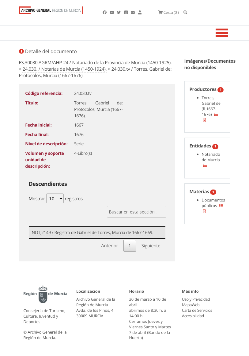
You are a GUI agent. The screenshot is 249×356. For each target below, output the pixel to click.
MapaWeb (190, 304)
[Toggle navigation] (229, 32)
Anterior (109, 246)
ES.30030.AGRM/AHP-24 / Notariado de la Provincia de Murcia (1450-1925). (95, 63)
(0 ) (168, 12)
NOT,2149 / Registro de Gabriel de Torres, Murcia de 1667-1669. (92, 233)
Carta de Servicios (197, 310)
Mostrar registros (56, 198)
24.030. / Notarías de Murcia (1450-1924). (64, 69)
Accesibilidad (193, 316)
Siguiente (150, 246)
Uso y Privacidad (195, 299)
